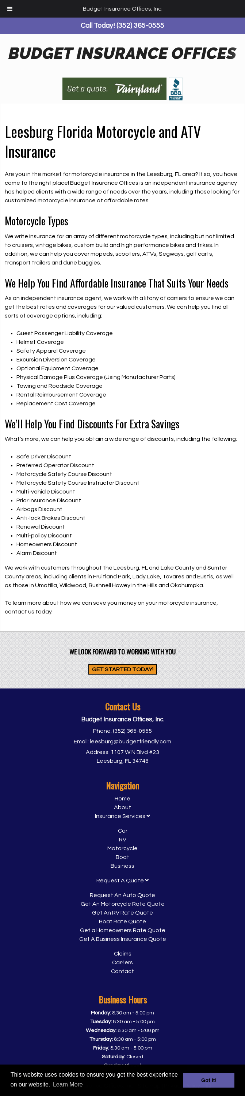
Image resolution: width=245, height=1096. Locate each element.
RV (122, 839)
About (122, 807)
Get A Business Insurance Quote (122, 939)
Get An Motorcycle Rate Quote (123, 904)
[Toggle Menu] (10, 9)
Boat (122, 857)
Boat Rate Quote (122, 921)
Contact (122, 971)
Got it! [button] (209, 1080)
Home (122, 799)
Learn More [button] (68, 1084)
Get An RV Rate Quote (122, 913)
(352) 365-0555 (132, 731)
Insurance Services (122, 816)
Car (122, 831)
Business (122, 866)
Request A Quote (122, 880)
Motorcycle (122, 848)
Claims (122, 954)
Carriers (122, 962)
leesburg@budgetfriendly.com (130, 741)
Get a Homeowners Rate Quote (122, 930)
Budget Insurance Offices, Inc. (122, 9)
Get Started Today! (122, 669)
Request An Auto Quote (122, 895)
